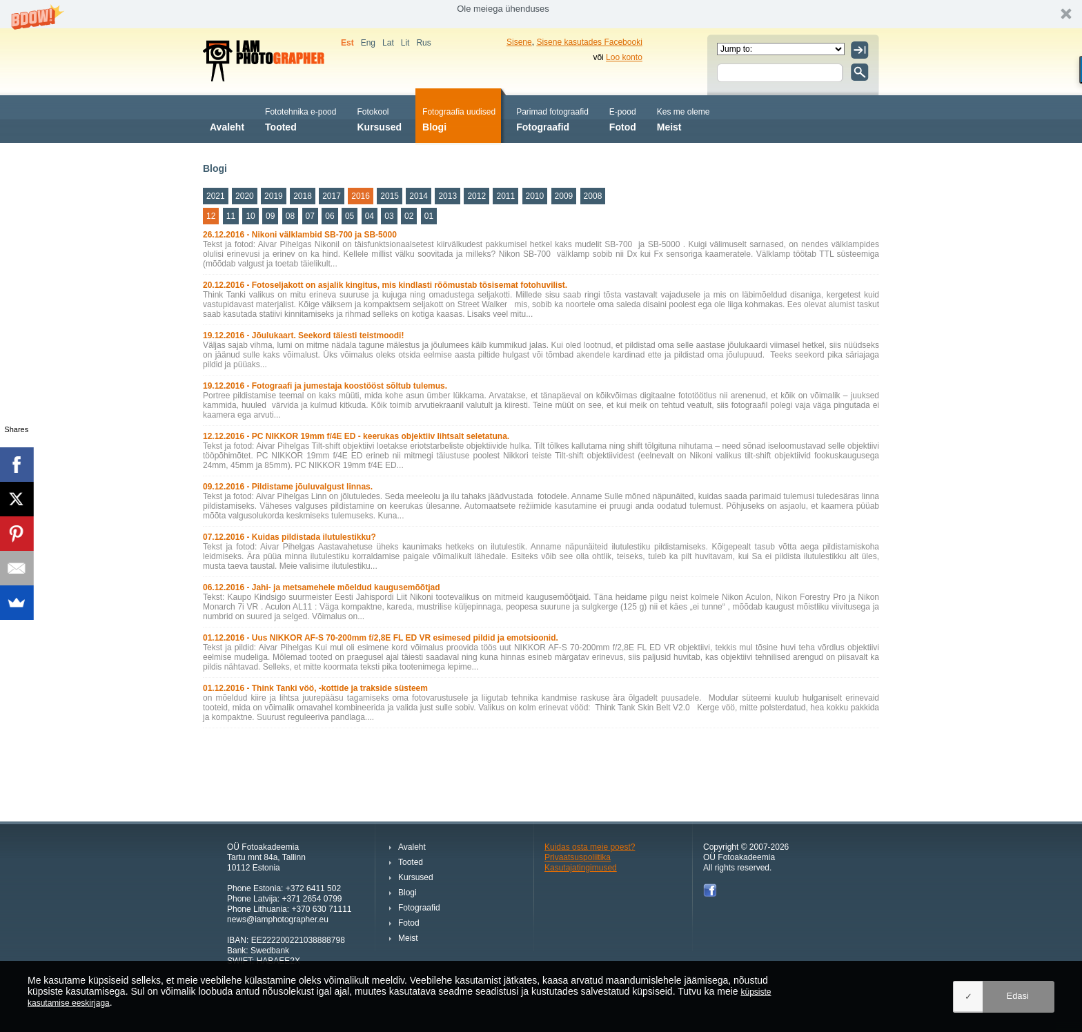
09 (270, 216)
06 (329, 216)
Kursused (379, 118)
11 (230, 216)
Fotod (622, 118)
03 (388, 216)
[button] (541, 14)
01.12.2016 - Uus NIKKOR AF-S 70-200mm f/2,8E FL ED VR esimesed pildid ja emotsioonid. (380, 638)
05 (349, 216)
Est (347, 43)
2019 (273, 196)
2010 (535, 196)
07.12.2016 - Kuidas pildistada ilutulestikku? (289, 537)
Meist (683, 118)
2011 (505, 196)
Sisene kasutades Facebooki (589, 42)
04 (369, 216)
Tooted (300, 118)
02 (408, 216)
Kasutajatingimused (580, 868)
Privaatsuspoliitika (577, 857)
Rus (423, 43)
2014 (418, 196)
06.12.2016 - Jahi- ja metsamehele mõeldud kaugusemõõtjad (321, 587)
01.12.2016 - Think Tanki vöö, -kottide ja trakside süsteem (315, 688)
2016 (360, 196)
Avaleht (227, 118)
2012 (476, 196)
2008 (593, 196)
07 (310, 216)
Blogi (458, 118)
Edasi (1017, 996)
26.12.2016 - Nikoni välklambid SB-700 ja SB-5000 (300, 235)
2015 (389, 196)
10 (250, 216)
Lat (388, 43)
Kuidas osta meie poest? (589, 847)
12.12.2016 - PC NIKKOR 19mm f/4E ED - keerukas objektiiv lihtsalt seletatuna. (356, 436)
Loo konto (624, 57)
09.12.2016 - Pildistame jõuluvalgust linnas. (288, 486)
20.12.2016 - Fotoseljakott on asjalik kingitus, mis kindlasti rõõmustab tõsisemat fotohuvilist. (385, 285)
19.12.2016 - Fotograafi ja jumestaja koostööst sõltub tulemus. (325, 386)
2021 (215, 196)
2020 (244, 196)
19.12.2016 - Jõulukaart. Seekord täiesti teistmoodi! (303, 335)
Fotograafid (552, 118)
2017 (331, 196)
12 (210, 216)
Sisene (519, 42)
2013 (447, 196)
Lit (405, 43)
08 (290, 216)
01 (428, 216)
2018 (302, 196)
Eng (368, 43)
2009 (564, 196)
